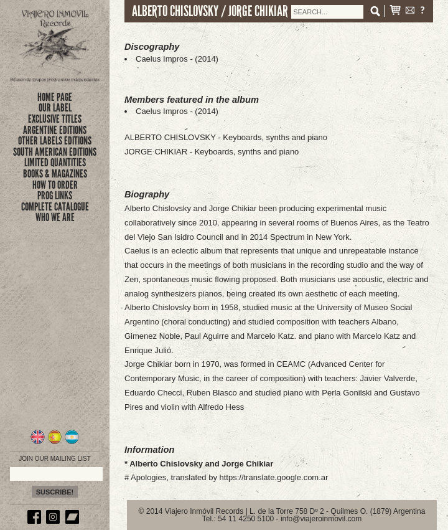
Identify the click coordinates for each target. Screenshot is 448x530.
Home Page (54, 97)
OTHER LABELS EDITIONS (54, 141)
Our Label (55, 108)
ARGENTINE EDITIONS (54, 130)
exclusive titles (55, 119)
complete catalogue (55, 207)
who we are (55, 217)
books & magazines (55, 174)
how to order (55, 185)
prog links (54, 195)
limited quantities (55, 162)
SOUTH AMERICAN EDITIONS (54, 152)
